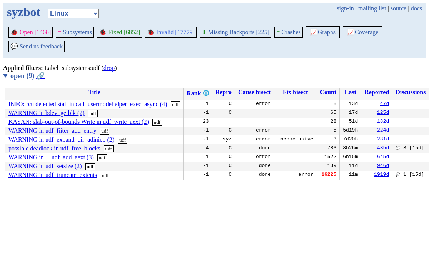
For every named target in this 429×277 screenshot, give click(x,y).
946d (383, 166)
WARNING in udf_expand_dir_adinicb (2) (61, 139)
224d (383, 130)
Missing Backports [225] (235, 32)
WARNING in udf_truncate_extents (52, 175)
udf (175, 104)
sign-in (345, 8)
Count (328, 92)
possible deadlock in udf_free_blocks (54, 148)
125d (383, 113)
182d (383, 121)
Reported (376, 92)
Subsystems (75, 32)
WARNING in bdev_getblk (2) (46, 113)
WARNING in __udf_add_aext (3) (51, 157)
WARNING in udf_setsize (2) (45, 166)
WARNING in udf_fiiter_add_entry (52, 130)
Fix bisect (295, 92)
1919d (381, 175)
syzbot (23, 12)
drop (109, 68)
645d (383, 157)
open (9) (27, 76)
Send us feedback (36, 46)
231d (383, 139)
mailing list (372, 8)
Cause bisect (254, 92)
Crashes (288, 32)
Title (94, 92)
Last (350, 92)
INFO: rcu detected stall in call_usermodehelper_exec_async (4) (87, 104)
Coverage (362, 32)
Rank (194, 93)
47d (384, 104)
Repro (223, 92)
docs (416, 8)
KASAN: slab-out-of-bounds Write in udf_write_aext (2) (78, 121)
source (399, 8)
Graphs (323, 32)
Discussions (411, 92)
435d (383, 148)
